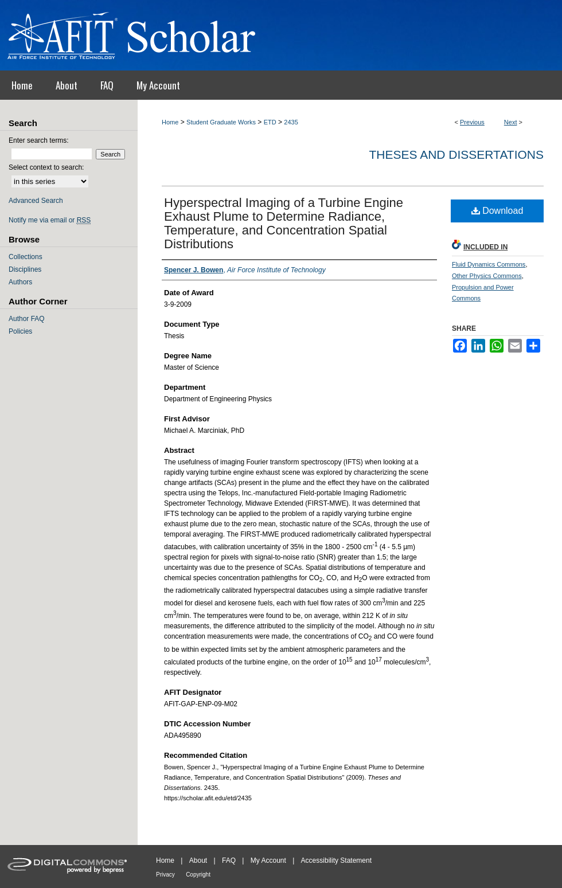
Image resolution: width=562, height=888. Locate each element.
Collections (25, 257)
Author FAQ (27, 319)
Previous (472, 122)
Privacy (165, 874)
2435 (291, 122)
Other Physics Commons (487, 275)
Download (497, 211)
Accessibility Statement (336, 860)
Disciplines (25, 269)
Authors (20, 282)
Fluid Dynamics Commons (488, 264)
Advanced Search (36, 201)
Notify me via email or (50, 220)
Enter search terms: (39, 140)
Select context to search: (46, 167)
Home (170, 122)
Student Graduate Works (221, 122)
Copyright (198, 874)
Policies (20, 331)
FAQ (229, 860)
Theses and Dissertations (456, 154)
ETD (270, 122)
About (198, 860)
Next (510, 122)
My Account (268, 860)
